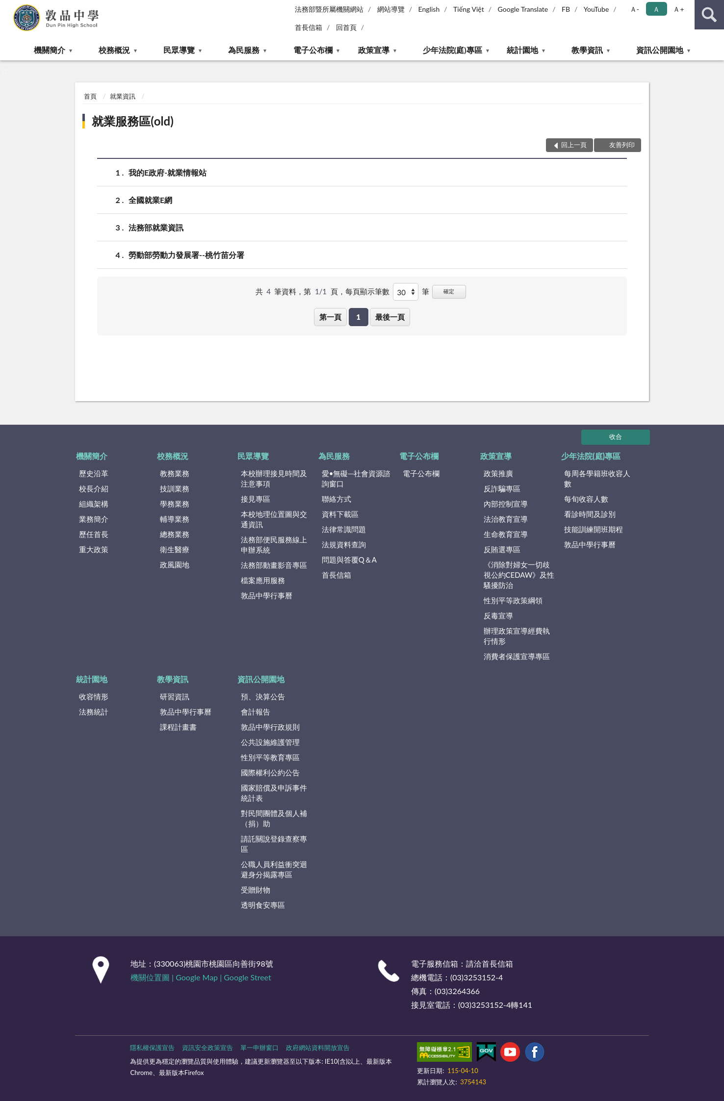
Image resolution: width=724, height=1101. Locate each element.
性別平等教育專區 (270, 757)
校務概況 (114, 49)
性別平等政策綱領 (513, 600)
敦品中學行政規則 (270, 726)
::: (7, 7)
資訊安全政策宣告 (207, 1047)
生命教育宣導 (506, 534)
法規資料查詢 (344, 544)
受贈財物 (255, 889)
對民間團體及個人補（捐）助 (274, 818)
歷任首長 (93, 534)
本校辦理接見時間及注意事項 (274, 478)
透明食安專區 (263, 904)
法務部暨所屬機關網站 (329, 9)
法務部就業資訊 (156, 227)
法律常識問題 (344, 529)
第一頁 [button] (330, 316)
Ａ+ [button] (678, 9)
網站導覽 (391, 9)
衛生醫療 (174, 549)
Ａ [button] (656, 9)
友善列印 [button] (622, 145)
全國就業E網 (150, 199)
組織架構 (93, 503)
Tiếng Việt (468, 9)
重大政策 (93, 549)
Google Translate (523, 9)
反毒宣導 (498, 615)
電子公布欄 (313, 49)
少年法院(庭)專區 (452, 49)
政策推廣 (498, 473)
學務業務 (174, 503)
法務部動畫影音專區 (274, 565)
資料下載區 (340, 514)
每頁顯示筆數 (367, 291)
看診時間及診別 (590, 514)
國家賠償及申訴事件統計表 (274, 792)
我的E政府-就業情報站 (168, 172)
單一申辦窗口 (259, 1047)
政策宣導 (373, 49)
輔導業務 (174, 518)
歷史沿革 (93, 473)
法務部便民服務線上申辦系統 (274, 544)
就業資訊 (122, 96)
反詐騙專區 (502, 488)
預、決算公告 (263, 696)
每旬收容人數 (586, 498)
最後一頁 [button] (390, 316)
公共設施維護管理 (270, 742)
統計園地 (522, 49)
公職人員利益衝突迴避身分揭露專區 (274, 869)
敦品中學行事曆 (266, 595)
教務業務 (174, 473)
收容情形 (93, 696)
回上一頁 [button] (574, 145)
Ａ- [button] (634, 9)
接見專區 (255, 498)
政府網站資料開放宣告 (318, 1047)
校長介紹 (93, 488)
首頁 (90, 96)
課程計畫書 (178, 726)
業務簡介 (93, 518)
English (429, 9)
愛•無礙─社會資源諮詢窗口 (356, 478)
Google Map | (200, 977)
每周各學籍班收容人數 (597, 478)
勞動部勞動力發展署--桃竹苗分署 (186, 254)
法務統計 (93, 711)
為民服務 (243, 49)
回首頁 (346, 27)
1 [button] (358, 316)
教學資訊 (587, 49)
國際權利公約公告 (270, 772)
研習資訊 (174, 696)
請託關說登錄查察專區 (274, 843)
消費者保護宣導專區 (517, 656)
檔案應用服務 (263, 580)
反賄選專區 (502, 549)
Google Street (247, 977)
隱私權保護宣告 (152, 1047)
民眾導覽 (179, 49)
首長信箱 (308, 27)
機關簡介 (49, 49)
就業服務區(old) (133, 121)
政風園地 (174, 564)
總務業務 (174, 534)
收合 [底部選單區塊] (615, 436)
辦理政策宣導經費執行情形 (517, 635)
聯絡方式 (336, 498)
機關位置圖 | (153, 977)
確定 (448, 291)
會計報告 (255, 711)
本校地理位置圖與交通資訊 (274, 519)
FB (566, 9)
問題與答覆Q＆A (349, 559)
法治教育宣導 (506, 518)
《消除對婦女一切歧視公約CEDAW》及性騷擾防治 (519, 574)
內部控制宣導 (506, 503)
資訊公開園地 (659, 49)
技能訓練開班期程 (593, 529)
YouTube (596, 9)
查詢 (709, 14)
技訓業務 (174, 488)
